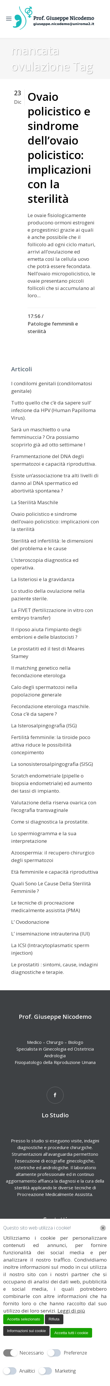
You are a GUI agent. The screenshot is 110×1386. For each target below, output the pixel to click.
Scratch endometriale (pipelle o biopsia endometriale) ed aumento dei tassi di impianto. (51, 783)
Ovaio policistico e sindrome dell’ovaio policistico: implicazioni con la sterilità (59, 147)
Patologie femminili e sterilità (53, 327)
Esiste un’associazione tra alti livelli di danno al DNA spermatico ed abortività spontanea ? (55, 483)
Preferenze (75, 1353)
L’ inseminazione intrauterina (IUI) (50, 933)
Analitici (27, 1371)
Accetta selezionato (23, 1319)
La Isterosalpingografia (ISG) (44, 725)
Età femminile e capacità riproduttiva (54, 871)
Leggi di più (71, 1310)
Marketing (65, 1371)
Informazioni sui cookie (26, 1331)
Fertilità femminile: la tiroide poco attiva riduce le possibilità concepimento (50, 745)
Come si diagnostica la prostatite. (50, 821)
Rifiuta (54, 1319)
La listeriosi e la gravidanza (43, 579)
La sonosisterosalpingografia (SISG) (52, 764)
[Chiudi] (103, 1228)
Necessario (31, 1353)
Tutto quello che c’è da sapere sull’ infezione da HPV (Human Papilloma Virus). (53, 410)
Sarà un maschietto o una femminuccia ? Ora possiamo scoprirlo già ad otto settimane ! (48, 437)
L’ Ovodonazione (30, 922)
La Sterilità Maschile (34, 502)
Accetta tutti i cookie (71, 1333)
